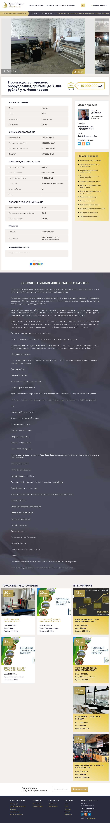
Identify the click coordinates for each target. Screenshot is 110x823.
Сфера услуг (14, 804)
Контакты (68, 809)
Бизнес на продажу (36, 5)
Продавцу (50, 5)
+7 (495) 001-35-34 (100, 5)
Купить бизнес (53, 806)
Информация (37, 804)
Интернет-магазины (16, 815)
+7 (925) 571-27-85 (85, 126)
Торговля (13, 809)
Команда (67, 812)
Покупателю (61, 5)
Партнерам (68, 815)
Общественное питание (17, 806)
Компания (71, 5)
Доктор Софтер (91, 818)
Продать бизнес (38, 806)
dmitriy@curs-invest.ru (87, 136)
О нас (66, 806)
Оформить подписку (79, 789)
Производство (47, 13)
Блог (66, 804)
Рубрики (34, 13)
